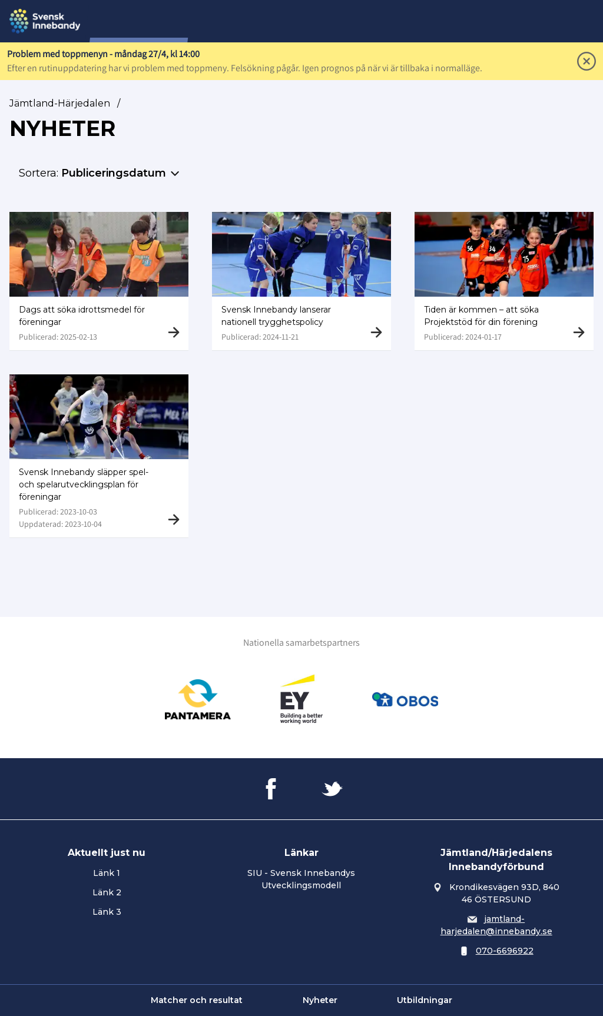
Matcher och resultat (197, 1000)
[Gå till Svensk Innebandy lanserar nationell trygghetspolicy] (301, 281)
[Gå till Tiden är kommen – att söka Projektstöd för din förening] (504, 281)
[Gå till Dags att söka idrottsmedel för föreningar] (98, 281)
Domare (330, 21)
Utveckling (450, 21)
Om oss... (228, 21)
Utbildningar (424, 1000)
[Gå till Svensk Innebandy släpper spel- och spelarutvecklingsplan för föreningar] (98, 457)
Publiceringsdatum (113, 173)
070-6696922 (505, 950)
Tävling (280, 21)
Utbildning (387, 21)
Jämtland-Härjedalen (59, 103)
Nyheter (320, 1000)
